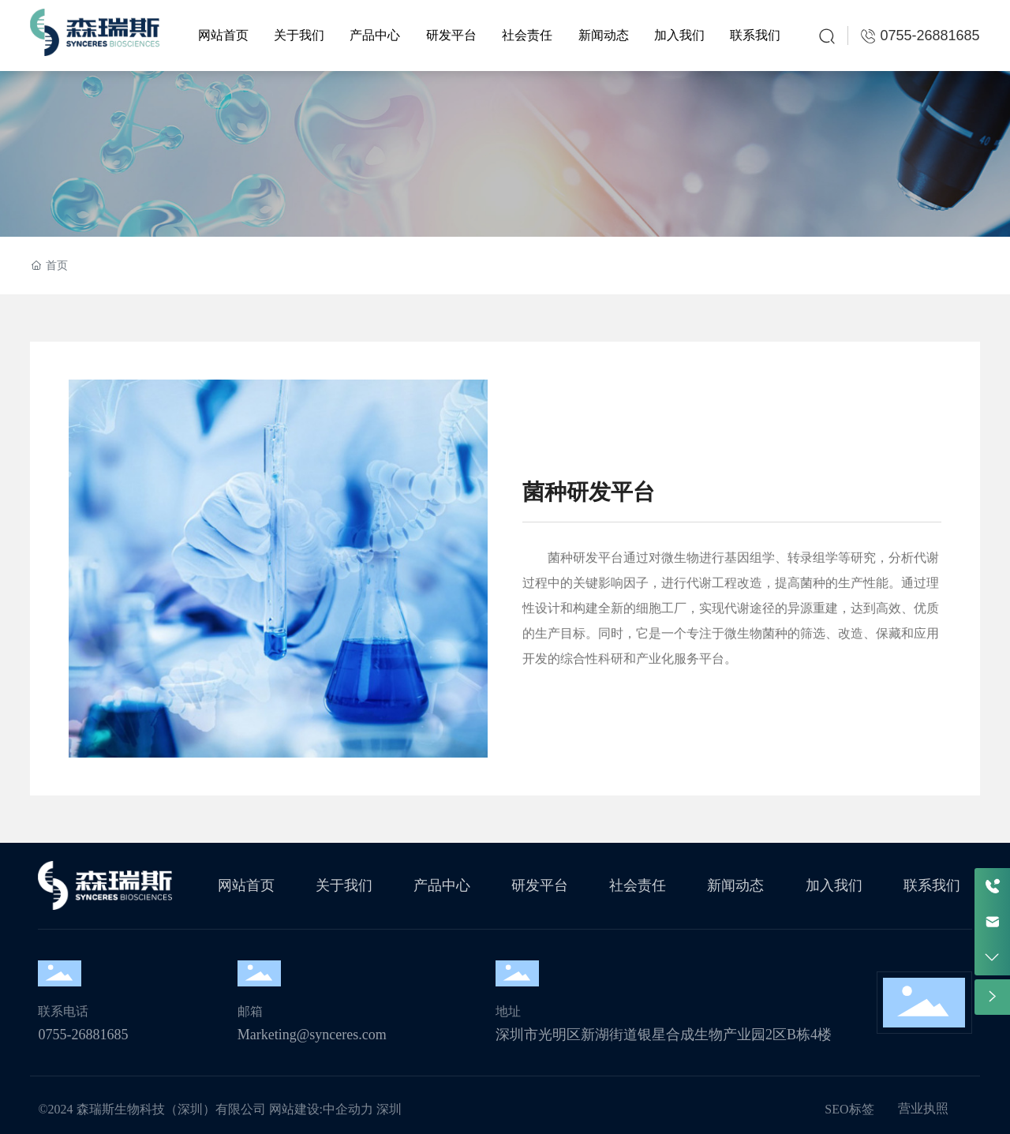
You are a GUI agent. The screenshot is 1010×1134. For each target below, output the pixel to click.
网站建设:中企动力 (321, 1109)
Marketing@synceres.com (312, 1034)
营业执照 (923, 1108)
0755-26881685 (83, 1034)
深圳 (389, 1109)
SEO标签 (849, 1109)
